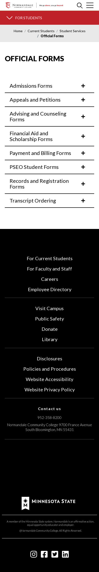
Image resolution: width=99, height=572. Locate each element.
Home (18, 31)
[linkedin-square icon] (65, 555)
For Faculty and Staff (49, 268)
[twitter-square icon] (54, 555)
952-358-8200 (49, 417)
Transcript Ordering (48, 200)
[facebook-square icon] (44, 555)
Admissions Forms (48, 85)
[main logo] (34, 5)
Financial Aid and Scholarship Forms (48, 136)
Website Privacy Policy (50, 389)
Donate (50, 329)
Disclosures (49, 358)
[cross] (90, 5)
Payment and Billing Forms (48, 153)
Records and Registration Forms (48, 184)
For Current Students (50, 258)
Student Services (73, 31)
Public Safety (49, 318)
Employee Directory (49, 289)
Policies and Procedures (49, 369)
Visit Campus (49, 308)
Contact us (49, 408)
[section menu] (49, 18)
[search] (80, 5)
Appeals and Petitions (48, 99)
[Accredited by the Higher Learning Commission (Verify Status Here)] (49, 469)
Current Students (41, 31)
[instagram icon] (33, 555)
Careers (49, 279)
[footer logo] (48, 503)
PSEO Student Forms (48, 167)
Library (49, 339)
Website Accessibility (49, 379)
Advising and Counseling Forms (48, 116)
